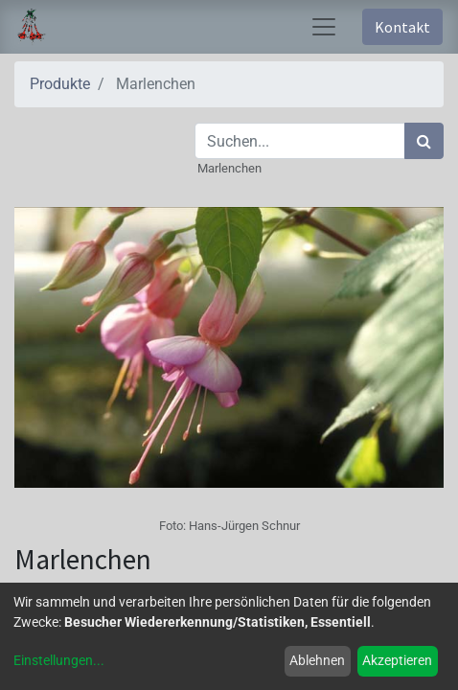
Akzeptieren (397, 660)
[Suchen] (424, 141)
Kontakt (402, 26)
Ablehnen (317, 660)
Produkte (60, 84)
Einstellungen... (58, 660)
